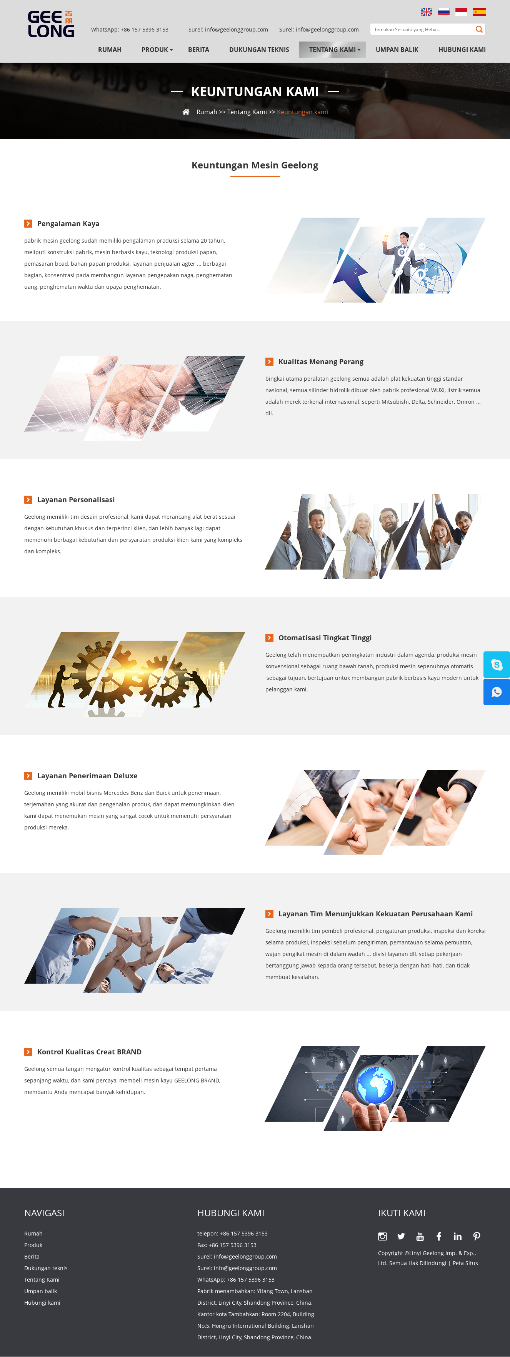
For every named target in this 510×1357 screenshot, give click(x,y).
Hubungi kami (462, 49)
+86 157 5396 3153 (144, 29)
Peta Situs (465, 1263)
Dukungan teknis (259, 49)
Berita (198, 49)
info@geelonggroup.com (327, 29)
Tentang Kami (332, 49)
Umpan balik (397, 49)
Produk (155, 49)
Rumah (110, 49)
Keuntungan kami (255, 91)
